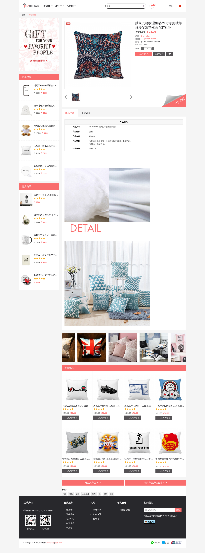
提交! (178, 510)
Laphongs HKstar (149, 39)
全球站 (95, 519)
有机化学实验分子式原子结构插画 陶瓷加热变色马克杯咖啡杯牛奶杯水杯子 (46, 235)
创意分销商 (124, 510)
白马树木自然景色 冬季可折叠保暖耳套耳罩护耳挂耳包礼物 (46, 215)
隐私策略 (59, 542)
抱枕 (64, 494)
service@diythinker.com (42, 510)
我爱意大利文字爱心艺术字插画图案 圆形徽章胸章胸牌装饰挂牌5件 (46, 275)
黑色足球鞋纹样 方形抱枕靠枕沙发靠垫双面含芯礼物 (108, 405)
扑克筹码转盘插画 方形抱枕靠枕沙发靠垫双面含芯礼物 (170, 406)
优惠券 (69, 528)
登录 (171, 6)
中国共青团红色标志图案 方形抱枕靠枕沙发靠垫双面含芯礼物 (170, 459)
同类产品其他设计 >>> (155, 482)
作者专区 (96, 514)
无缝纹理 (85, 494)
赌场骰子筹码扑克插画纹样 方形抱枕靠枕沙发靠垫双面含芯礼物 (108, 459)
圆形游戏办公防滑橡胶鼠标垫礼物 (46, 166)
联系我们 (70, 510)
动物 (105, 494)
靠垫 (94, 494)
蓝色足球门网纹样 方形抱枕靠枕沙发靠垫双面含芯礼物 (139, 405)
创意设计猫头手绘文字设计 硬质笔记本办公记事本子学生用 (46, 255)
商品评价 (86, 113)
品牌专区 (96, 510)
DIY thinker (145, 36)
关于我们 (50, 542)
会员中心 (70, 519)
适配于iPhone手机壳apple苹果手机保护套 (46, 85)
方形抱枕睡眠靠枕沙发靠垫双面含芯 (46, 145)
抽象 (71, 494)
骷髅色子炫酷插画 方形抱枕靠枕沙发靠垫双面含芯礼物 (77, 459)
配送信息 (70, 523)
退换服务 (70, 514)
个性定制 (179, 101)
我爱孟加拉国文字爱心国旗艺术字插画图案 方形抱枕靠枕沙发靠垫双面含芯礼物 (77, 405)
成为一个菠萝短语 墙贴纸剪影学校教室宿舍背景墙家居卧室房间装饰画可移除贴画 (46, 195)
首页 (23, 15)
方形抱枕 (32, 15)
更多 (111, 494)
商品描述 (69, 113)
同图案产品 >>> (93, 482)
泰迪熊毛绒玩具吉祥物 (44, 125)
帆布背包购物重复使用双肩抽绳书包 (46, 105)
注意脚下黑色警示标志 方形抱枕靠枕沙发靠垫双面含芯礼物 (139, 459)
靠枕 (77, 494)
